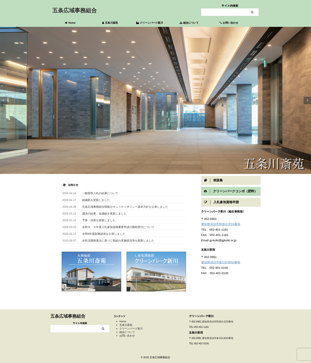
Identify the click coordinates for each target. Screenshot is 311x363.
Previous (3, 100)
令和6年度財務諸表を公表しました (103, 233)
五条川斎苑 (110, 22)
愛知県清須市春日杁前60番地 (220, 262)
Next (307, 100)
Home (70, 22)
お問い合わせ (229, 22)
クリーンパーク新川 (149, 22)
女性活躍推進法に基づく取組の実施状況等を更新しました (118, 240)
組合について (189, 22)
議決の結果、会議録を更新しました (104, 213)
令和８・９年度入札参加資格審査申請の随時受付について (118, 227)
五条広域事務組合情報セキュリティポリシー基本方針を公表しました (125, 206)
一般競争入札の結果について (100, 193)
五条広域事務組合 (74, 10)
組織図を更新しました (96, 200)
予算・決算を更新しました (98, 220)
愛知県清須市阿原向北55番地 (220, 224)
